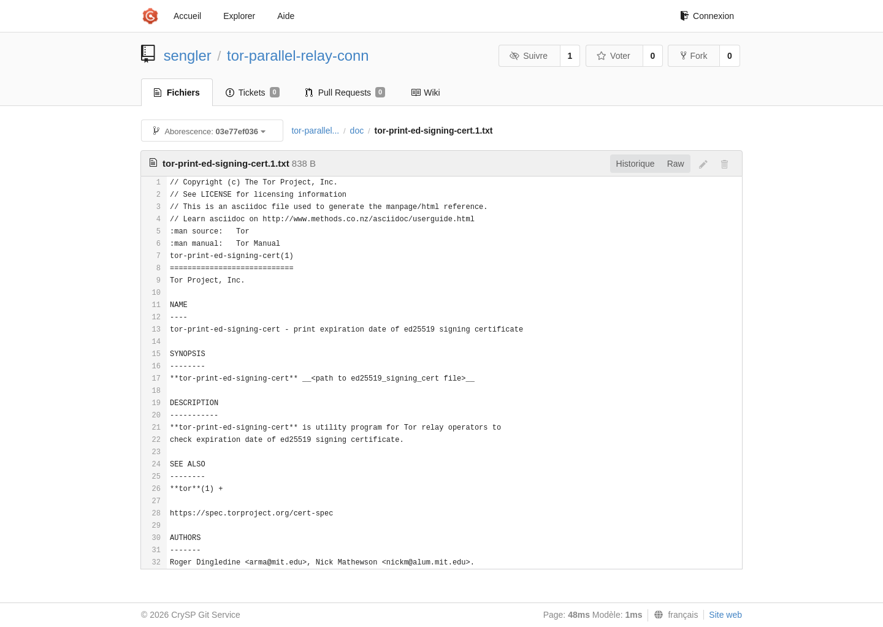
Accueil (187, 16)
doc (357, 130)
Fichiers (177, 92)
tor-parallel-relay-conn (298, 55)
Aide (285, 16)
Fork (694, 56)
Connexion (707, 16)
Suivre (529, 56)
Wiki (425, 92)
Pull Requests (345, 92)
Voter (613, 56)
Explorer (239, 16)
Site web (725, 615)
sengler (188, 55)
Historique (635, 164)
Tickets (253, 92)
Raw (675, 164)
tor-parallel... (315, 130)
